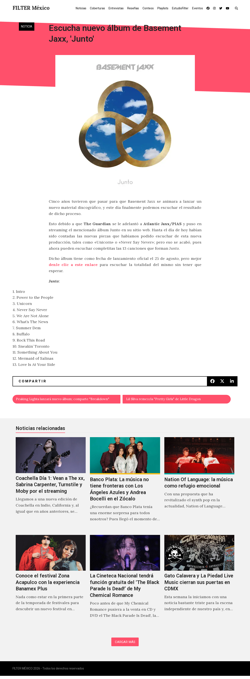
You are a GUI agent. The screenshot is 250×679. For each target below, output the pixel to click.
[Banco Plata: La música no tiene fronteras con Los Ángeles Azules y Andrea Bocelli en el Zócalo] (125, 485)
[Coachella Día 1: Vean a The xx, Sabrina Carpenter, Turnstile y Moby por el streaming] (51, 485)
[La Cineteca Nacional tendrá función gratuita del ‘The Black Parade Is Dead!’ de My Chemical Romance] (125, 582)
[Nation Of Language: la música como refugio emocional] (199, 485)
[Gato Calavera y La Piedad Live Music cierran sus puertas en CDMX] (199, 582)
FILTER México (31, 8)
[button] (237, 8)
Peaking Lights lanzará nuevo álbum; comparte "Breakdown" (68, 399)
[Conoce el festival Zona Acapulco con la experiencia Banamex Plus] (51, 582)
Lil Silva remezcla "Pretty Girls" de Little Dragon (171, 399)
